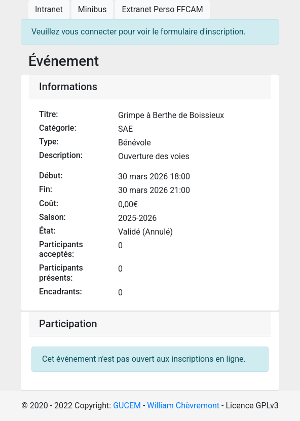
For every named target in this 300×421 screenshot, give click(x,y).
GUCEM (127, 405)
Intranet (49, 9)
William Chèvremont (183, 405)
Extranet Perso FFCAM (162, 9)
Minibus (92, 9)
